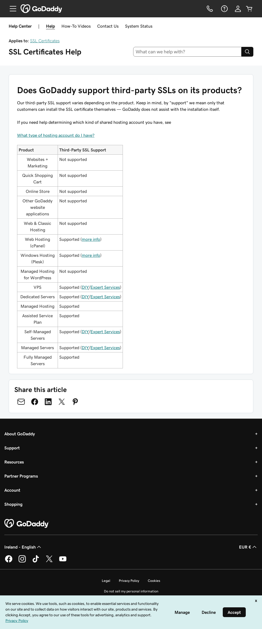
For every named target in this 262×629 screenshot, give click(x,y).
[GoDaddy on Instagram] (22, 561)
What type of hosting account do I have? (55, 135)
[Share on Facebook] (34, 401)
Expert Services (105, 287)
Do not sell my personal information (131, 591)
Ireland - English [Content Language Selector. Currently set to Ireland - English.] (23, 547)
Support (12, 448)
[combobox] (187, 51)
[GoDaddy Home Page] (26, 523)
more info (91, 239)
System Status (138, 26)
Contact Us (108, 26)
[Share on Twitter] (61, 401)
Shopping (13, 504)
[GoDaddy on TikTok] (35, 561)
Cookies (154, 580)
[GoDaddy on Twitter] (49, 561)
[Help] (224, 8)
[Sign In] (238, 8)
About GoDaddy (19, 434)
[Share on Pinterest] (75, 401)
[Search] (247, 52)
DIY (85, 287)
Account (12, 490)
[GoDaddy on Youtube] (62, 561)
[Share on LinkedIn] (48, 401)
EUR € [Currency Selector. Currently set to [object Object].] (248, 547)
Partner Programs (21, 476)
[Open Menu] (11, 9)
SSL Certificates (45, 40)
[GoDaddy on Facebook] (8, 561)
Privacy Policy (129, 580)
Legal (106, 580)
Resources (14, 462)
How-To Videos (76, 26)
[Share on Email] (21, 401)
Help (50, 26)
